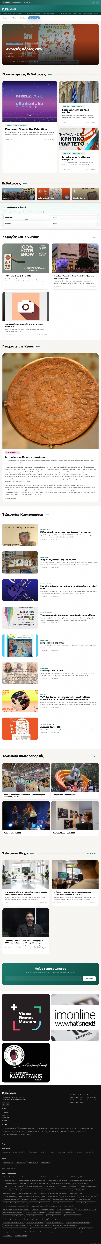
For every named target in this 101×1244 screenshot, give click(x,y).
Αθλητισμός (6, 1146)
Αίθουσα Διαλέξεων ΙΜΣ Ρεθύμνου (58, 1174)
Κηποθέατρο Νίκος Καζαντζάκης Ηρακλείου (14, 1197)
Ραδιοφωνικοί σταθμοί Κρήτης (36, 1125)
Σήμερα (6, 18)
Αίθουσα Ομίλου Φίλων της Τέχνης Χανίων (14, 1178)
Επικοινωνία (5, 1112)
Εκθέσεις (43, 1146)
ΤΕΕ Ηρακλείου (7, 1229)
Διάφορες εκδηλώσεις (19, 1146)
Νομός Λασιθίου (20, 1156)
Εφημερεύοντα (43, 1122)
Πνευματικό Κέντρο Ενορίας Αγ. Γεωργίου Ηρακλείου (17, 1220)
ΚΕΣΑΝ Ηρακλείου (45, 1194)
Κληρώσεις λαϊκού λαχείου (10, 1129)
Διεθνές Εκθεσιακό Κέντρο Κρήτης (28, 1187)
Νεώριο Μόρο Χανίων (70, 1207)
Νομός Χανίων (45, 1156)
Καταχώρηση (5, 1114)
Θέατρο (52, 1146)
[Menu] (98, 8)
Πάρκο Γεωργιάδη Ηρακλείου (33, 1213)
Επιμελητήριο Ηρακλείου (76, 1187)
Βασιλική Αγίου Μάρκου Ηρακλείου (60, 1178)
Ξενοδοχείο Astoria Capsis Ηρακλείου (13, 1210)
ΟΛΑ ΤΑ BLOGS (93, 848)
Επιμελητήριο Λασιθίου (9, 1190)
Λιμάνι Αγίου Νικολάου (55, 1200)
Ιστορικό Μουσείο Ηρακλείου (11, 1194)
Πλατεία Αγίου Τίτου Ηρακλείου (35, 1216)
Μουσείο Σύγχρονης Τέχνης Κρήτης (87, 1203)
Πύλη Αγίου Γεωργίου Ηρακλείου (12, 1226)
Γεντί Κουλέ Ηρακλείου (52, 1181)
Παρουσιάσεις (61, 1146)
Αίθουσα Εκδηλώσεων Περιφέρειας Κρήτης (81, 1174)
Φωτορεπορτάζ (91, 1091)
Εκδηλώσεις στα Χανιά (76, 1091)
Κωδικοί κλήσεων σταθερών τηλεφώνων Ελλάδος (63, 1122)
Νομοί (4, 1153)
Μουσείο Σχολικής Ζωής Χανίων (65, 1203)
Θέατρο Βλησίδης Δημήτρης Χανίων (29, 1190)
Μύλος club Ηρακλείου (55, 1207)
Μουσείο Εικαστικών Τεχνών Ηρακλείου (43, 1203)
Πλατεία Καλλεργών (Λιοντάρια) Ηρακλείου (77, 1216)
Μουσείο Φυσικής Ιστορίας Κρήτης (12, 1207)
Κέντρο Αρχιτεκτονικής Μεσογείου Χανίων (64, 1194)
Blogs (89, 1089)
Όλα (96, 751)
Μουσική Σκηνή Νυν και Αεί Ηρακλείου (36, 1207)
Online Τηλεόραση (53, 1125)
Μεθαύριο (24, 18)
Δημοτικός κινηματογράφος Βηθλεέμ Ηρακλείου (72, 1184)
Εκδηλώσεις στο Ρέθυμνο (77, 1094)
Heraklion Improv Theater (61, 1171)
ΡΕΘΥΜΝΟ (93, 13)
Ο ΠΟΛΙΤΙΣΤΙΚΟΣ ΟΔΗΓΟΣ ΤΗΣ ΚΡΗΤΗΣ (45, 13)
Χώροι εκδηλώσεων (9, 1168)
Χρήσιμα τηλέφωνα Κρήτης (87, 1122)
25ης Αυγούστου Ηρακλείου (10, 1171)
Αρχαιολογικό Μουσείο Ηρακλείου (39, 1178)
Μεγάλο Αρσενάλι (69, 1200)
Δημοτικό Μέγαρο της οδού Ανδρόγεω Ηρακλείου (16, 1184)
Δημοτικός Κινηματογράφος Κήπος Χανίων (44, 1184)
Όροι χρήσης (5, 1107)
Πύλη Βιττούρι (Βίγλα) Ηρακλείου (33, 1226)
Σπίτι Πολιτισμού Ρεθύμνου (52, 1226)
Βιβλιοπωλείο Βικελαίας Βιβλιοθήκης (13, 1181)
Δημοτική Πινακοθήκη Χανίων (88, 1181)
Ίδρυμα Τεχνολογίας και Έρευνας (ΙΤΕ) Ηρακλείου (32, 1174)
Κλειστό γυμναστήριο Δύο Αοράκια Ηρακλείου (15, 1200)
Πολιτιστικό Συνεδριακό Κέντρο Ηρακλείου (64, 1220)
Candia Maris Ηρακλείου (28, 1171)
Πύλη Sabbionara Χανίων (86, 1223)
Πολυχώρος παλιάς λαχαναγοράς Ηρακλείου (15, 1223)
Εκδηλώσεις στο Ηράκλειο (77, 1089)
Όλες (96, 231)
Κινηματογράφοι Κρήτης (9, 1122)
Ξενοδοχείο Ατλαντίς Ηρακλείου (72, 1210)
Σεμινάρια (70, 1146)
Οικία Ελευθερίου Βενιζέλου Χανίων (12, 1213)
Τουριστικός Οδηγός (93, 1094)
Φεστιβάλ (88, 1146)
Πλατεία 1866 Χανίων (69, 1213)
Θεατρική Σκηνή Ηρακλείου (69, 1190)
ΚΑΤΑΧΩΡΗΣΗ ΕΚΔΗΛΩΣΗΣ (21, 2)
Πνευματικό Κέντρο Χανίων (42, 1220)
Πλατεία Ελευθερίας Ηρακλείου (55, 1216)
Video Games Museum (9, 1174)
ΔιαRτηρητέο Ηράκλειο (9, 1187)
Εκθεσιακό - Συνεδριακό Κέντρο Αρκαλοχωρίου (53, 1187)
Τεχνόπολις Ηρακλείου (21, 1229)
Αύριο (15, 18)
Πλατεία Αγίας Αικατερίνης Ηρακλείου (13, 1216)
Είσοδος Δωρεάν (33, 1146)
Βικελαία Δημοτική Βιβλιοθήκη (34, 1181)
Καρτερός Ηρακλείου (84, 1194)
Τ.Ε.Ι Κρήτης (86, 1226)
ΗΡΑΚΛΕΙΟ (80, 13)
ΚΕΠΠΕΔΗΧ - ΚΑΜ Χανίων (29, 1194)
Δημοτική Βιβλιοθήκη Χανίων (69, 1181)
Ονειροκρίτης (80, 1125)
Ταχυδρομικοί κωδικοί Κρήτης (27, 1122)
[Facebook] (93, 2)
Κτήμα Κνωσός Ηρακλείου (38, 1200)
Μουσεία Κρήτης (25, 1129)
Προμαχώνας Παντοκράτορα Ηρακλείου (40, 1223)
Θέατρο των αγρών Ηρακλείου (50, 1190)
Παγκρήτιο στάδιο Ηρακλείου (52, 1213)
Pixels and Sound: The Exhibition (26, 133)
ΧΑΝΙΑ (87, 13)
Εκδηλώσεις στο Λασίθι (77, 1097)
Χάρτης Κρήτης (21, 1125)
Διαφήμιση (5, 1109)
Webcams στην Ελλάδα (67, 1125)
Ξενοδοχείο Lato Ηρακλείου (53, 1210)
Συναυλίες (79, 1146)
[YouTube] (97, 2)
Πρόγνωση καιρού (8, 1125)
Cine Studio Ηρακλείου (44, 1171)
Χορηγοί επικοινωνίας (9, 1163)
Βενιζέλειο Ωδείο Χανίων (79, 1178)
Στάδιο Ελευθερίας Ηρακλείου (71, 1226)
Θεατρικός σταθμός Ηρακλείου (88, 1190)
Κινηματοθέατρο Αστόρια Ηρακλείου (63, 1197)
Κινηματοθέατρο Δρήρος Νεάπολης (85, 1197)
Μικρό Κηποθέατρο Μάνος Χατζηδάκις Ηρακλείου (16, 1203)
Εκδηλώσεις (6, 1143)
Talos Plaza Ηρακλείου (77, 1171)
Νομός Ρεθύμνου (33, 1156)
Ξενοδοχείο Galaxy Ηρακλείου (35, 1210)
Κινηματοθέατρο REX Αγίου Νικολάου (40, 1197)
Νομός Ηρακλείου (8, 1156)
